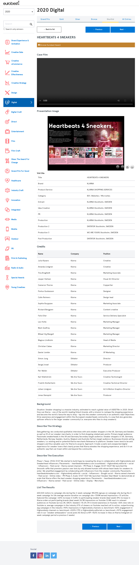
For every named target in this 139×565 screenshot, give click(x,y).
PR (12, 248)
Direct (14, 122)
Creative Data (17, 52)
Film (13, 141)
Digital (14, 102)
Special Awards (17, 278)
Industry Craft (17, 190)
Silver (77, 19)
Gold (61, 19)
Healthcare (16, 181)
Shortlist (110, 19)
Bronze (94, 19)
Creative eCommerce (16, 62)
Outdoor (14, 239)
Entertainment (17, 131)
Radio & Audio (17, 268)
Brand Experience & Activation (20, 42)
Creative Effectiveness (17, 73)
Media (13, 219)
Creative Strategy (18, 83)
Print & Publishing (19, 258)
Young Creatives (18, 287)
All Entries (126, 19)
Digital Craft (16, 112)
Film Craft (15, 151)
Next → (123, 29)
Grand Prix (45, 19)
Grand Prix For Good (20, 171)
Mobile (14, 229)
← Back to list (49, 29)
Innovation (15, 200)
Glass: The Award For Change (20, 161)
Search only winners (13, 29)
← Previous (97, 29)
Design (14, 93)
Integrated (15, 210)
